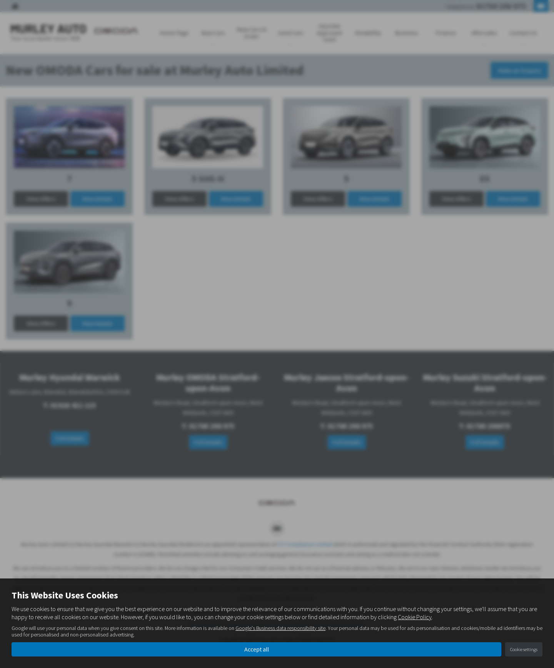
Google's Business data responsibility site (280, 628)
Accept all (256, 649)
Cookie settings (523, 649)
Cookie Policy (415, 617)
